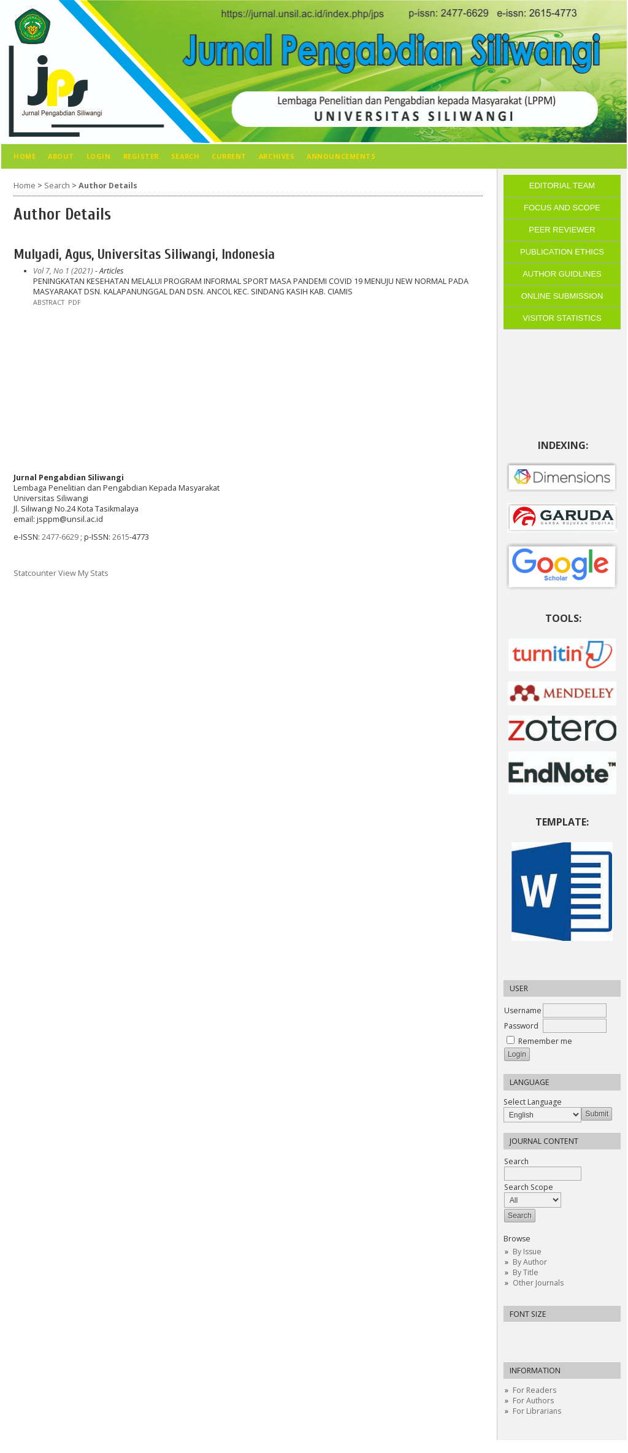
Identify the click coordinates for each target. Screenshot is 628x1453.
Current (229, 156)
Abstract (48, 302)
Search (542, 1167)
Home (24, 156)
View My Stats (83, 573)
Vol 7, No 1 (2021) (63, 271)
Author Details (107, 185)
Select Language (533, 1102)
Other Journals (538, 1283)
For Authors (533, 1400)
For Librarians (537, 1411)
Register (141, 156)
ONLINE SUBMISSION (562, 296)
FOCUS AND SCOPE (562, 207)
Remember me (545, 1041)
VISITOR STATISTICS (562, 318)
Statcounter (34, 573)
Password (521, 1026)
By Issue (527, 1251)
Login (98, 156)
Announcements (341, 156)
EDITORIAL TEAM (562, 185)
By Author (530, 1262)
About (61, 156)
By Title (525, 1272)
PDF (74, 302)
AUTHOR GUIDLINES (562, 273)
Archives (276, 156)
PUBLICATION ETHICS (562, 251)
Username (523, 1010)
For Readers (534, 1390)
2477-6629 (61, 537)
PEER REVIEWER (562, 229)
